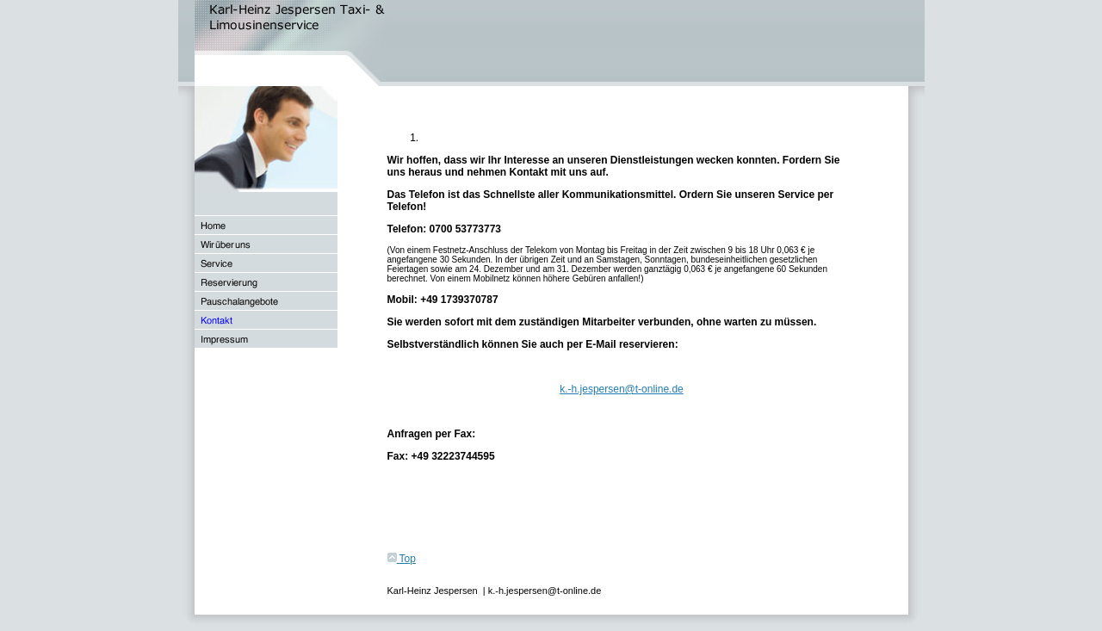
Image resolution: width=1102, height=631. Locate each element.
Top (401, 559)
